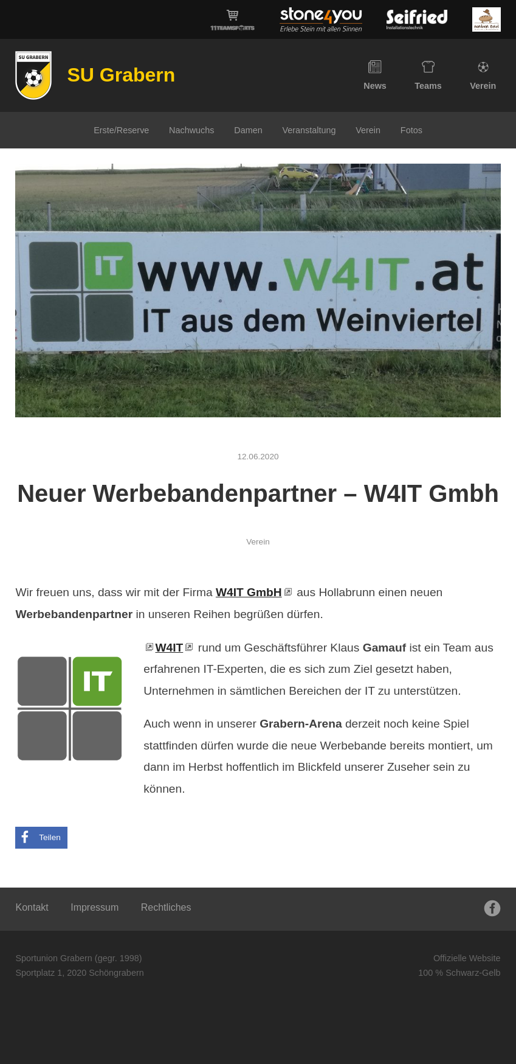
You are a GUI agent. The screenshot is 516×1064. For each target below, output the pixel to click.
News (375, 75)
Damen (248, 130)
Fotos (411, 130)
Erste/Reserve (121, 130)
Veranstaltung (308, 130)
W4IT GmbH (249, 592)
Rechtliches (166, 907)
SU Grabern (121, 75)
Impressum (95, 907)
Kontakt (31, 907)
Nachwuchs (191, 130)
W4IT (169, 647)
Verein (483, 75)
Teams (428, 75)
